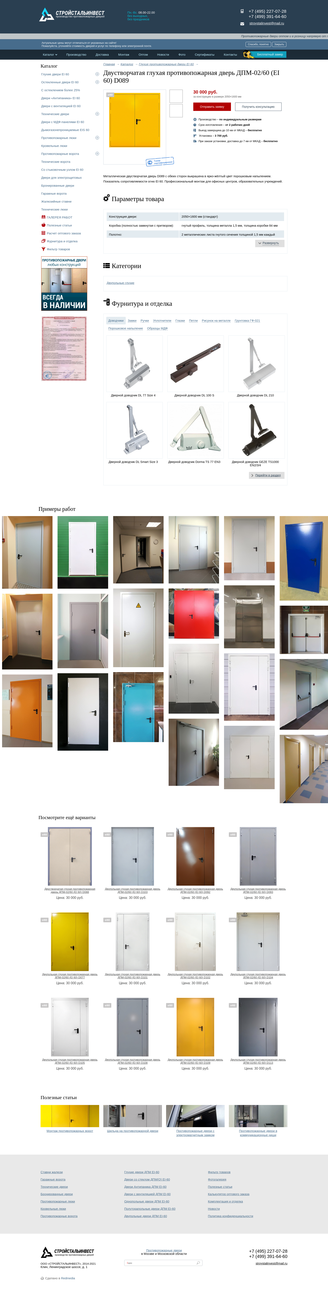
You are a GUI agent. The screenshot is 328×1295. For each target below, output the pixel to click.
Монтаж (123, 54)
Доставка (102, 54)
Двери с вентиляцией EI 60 (61, 106)
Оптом (143, 54)
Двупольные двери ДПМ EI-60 (145, 1216)
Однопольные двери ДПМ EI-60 (146, 1201)
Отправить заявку (212, 106)
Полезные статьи (59, 225)
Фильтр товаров (58, 249)
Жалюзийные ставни (56, 201)
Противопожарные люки (58, 138)
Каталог (48, 54)
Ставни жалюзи (52, 1172)
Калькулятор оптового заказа (228, 1194)
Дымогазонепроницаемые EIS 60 (65, 130)
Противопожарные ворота (60, 153)
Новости (163, 54)
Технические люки (54, 209)
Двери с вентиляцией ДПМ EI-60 (147, 1194)
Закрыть (279, 44)
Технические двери (55, 114)
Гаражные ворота (54, 193)
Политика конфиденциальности (230, 1216)
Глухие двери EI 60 (55, 74)
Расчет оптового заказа (64, 233)
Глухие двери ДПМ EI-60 (141, 1172)
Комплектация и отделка (225, 1201)
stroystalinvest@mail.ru (266, 23)
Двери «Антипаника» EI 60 (60, 98)
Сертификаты (204, 54)
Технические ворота (55, 161)
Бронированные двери (57, 185)
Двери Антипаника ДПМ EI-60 (145, 1186)
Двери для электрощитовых (61, 177)
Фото (182, 54)
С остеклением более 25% (60, 90)
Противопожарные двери (164, 1250)
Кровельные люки (54, 146)
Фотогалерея (217, 1179)
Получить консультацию (258, 106)
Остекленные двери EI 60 (60, 82)
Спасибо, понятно (258, 44)
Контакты (230, 54)
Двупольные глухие (120, 283)
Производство (76, 54)
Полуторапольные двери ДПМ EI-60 (150, 1208)
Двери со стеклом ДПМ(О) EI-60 (147, 1179)
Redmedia (68, 1278)
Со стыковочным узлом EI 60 (62, 169)
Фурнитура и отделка (62, 241)
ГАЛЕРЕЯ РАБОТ (59, 217)
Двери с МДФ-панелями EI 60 (62, 122)
